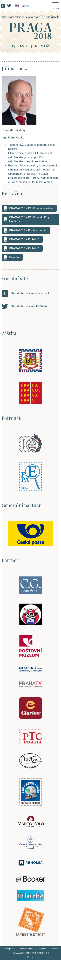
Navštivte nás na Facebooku (31, 293)
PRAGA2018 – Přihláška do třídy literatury (29, 219)
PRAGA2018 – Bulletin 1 (24, 239)
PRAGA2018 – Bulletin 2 (24, 248)
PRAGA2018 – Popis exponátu (28, 230)
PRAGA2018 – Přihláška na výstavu (31, 208)
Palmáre (14, 257)
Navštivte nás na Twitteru (29, 306)
